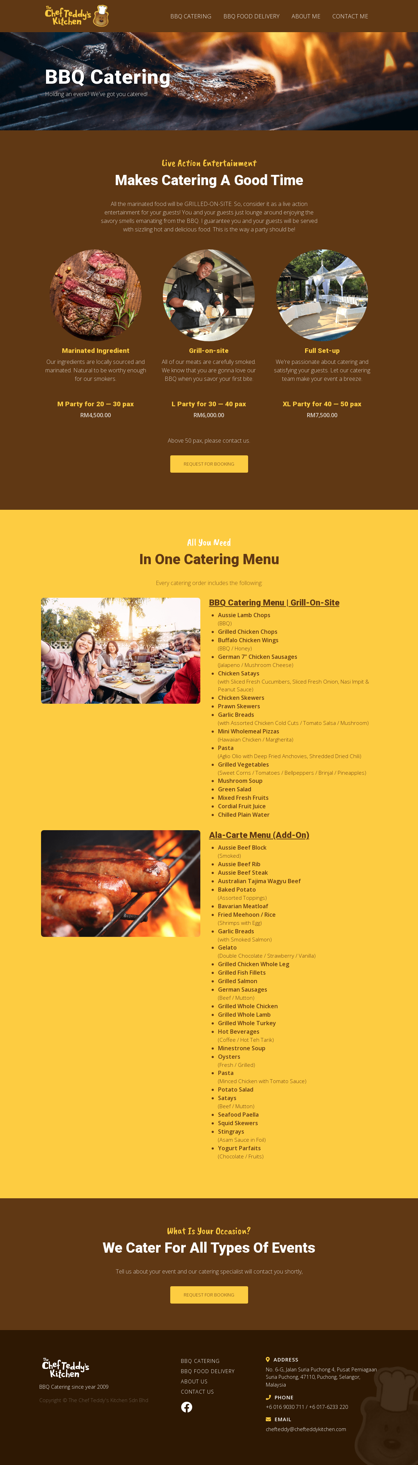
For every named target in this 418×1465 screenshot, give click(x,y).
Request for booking (209, 464)
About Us (194, 1381)
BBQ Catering (190, 16)
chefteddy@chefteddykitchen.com (306, 1429)
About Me (306, 16)
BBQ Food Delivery (252, 16)
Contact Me (350, 16)
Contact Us (197, 1391)
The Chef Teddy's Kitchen (80, 16)
